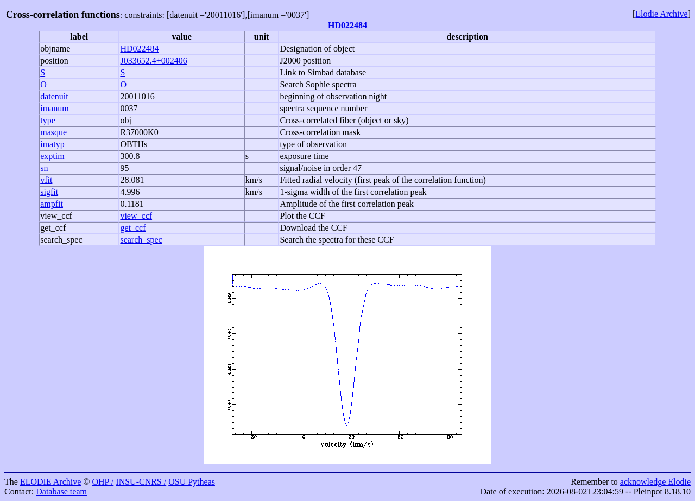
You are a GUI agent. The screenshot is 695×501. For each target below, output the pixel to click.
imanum (54, 108)
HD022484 (347, 25)
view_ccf (56, 215)
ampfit (51, 203)
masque (53, 132)
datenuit (54, 96)
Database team (61, 491)
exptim (52, 156)
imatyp (52, 144)
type (47, 120)
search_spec (61, 239)
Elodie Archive (661, 13)
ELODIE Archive (50, 481)
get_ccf (53, 227)
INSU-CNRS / (141, 481)
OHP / (102, 481)
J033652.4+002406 (153, 60)
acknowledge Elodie (655, 481)
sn (44, 168)
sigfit (49, 191)
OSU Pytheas (191, 481)
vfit (46, 180)
